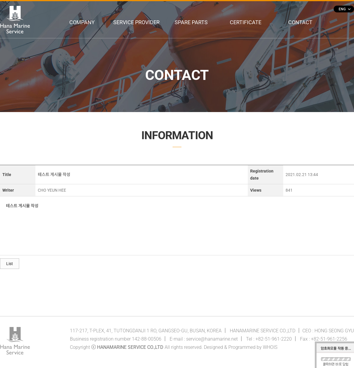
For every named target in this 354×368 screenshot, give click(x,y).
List (9, 263)
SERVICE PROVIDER (136, 22)
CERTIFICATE (245, 22)
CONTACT (300, 22)
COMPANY (82, 22)
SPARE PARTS (191, 22)
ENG (344, 9)
